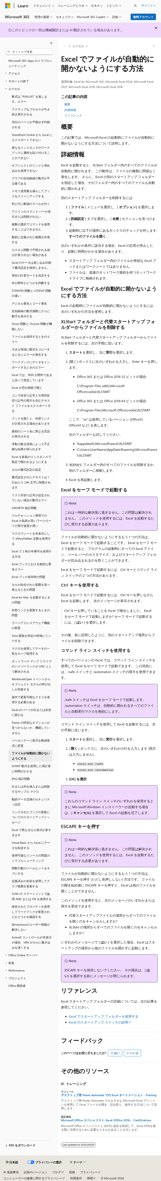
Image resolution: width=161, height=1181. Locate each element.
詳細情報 (70, 110)
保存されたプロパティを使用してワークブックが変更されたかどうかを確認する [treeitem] (31, 911)
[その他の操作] (154, 46)
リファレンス (73, 115)
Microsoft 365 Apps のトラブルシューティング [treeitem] (30, 63)
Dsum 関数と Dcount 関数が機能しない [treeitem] (32, 326)
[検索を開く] (135, 5)
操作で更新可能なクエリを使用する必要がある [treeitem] (31, 699)
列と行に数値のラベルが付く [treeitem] (31, 204)
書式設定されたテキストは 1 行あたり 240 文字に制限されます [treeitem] (31, 482)
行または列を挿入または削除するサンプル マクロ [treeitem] (31, 789)
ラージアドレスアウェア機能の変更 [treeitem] (31, 625)
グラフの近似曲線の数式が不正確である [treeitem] (31, 180)
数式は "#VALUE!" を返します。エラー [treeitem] (29, 99)
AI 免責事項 (11, 1172)
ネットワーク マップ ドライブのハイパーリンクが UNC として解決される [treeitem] (32, 666)
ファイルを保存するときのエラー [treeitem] (31, 339)
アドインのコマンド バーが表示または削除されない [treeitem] (31, 214)
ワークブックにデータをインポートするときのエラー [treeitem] (31, 364)
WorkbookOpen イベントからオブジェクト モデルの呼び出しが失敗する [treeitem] (31, 684)
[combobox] (28, 51)
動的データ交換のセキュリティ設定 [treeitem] (31, 801)
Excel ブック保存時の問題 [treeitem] (28, 577)
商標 (90, 1178)
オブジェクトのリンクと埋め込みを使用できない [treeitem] (31, 168)
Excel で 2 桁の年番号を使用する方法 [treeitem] (32, 553)
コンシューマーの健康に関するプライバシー (32, 1178)
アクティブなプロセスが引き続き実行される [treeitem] (31, 111)
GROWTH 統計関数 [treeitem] (24, 508)
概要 (67, 104)
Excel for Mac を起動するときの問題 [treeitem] (31, 600)
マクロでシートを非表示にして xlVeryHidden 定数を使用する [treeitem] (31, 538)
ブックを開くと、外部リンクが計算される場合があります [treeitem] (31, 421)
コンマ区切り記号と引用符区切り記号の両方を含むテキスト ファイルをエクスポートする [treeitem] (31, 403)
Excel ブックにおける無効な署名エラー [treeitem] (31, 566)
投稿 (72, 1172)
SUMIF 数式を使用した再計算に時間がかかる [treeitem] (31, 768)
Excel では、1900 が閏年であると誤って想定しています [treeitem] (32, 377)
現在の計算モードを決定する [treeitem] (31, 275)
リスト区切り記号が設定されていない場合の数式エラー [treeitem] (31, 497)
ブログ (56, 1172)
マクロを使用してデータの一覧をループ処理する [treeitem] (31, 651)
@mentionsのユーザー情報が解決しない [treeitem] (31, 927)
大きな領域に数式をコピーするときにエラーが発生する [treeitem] (31, 352)
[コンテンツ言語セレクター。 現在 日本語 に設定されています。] (12, 1162)
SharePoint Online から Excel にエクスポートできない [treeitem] (32, 137)
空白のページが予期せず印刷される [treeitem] (31, 124)
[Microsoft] (7, 5)
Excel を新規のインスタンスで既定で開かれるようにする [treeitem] (31, 459)
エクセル (78, 46)
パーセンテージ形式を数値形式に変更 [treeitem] (31, 743)
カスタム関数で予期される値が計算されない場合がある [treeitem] (31, 252)
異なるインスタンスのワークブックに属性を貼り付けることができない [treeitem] (31, 153)
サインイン (148, 5)
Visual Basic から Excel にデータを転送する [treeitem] (31, 845)
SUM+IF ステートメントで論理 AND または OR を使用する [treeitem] (32, 896)
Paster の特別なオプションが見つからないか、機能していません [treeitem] (31, 728)
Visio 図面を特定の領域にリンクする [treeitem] (31, 638)
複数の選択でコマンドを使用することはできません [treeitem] (31, 226)
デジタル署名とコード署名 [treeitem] (29, 303)
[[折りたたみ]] (51, 43)
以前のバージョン (35, 1172)
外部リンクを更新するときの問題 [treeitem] (31, 612)
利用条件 (76, 1178)
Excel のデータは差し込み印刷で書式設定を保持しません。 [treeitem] (31, 265)
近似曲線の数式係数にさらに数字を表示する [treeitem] (31, 313)
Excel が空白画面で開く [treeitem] (27, 388)
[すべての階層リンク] (64, 46)
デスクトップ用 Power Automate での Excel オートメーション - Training (108, 1095)
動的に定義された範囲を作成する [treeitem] (31, 239)
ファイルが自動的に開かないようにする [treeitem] (31, 755)
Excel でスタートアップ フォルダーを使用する (103, 1016)
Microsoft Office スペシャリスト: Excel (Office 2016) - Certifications (106, 1120)
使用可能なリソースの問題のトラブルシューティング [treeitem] (31, 858)
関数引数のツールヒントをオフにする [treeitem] (31, 870)
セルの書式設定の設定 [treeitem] (26, 470)
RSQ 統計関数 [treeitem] (21, 779)
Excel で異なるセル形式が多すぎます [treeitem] (31, 832)
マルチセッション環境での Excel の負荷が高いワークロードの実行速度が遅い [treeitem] (31, 520)
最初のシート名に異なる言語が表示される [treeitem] (31, 433)
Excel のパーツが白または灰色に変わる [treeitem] (31, 712)
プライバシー (89, 1172)
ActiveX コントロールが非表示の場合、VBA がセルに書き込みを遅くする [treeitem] (32, 942)
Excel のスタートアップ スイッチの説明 (98, 1022)
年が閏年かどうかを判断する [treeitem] (31, 283)
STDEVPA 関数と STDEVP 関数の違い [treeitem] (31, 293)
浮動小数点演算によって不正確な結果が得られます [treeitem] (31, 446)
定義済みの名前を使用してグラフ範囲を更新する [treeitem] (31, 883)
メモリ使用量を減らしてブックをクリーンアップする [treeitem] (31, 193)
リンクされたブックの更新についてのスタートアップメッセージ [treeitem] (31, 817)
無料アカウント (143, 17)
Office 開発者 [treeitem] (17, 986)
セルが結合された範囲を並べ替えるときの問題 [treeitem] (31, 587)
